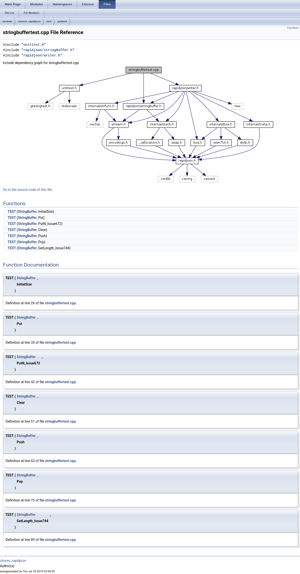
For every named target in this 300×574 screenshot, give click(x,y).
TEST (12, 211)
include (7, 21)
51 (33, 421)
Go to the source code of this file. (28, 190)
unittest (62, 21)
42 (33, 382)
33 (33, 342)
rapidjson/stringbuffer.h (48, 50)
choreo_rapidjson (29, 21)
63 (33, 461)
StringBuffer (27, 211)
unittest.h (33, 44)
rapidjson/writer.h (41, 55)
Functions (293, 27)
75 (33, 500)
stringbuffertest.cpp (60, 303)
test (49, 21)
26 (33, 303)
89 (33, 540)
